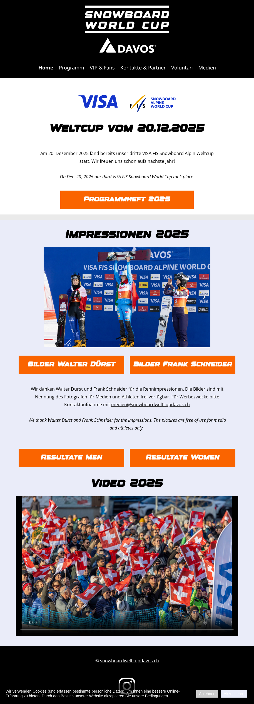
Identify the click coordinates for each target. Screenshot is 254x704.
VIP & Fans (102, 67)
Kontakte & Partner (143, 67)
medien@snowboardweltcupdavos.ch (150, 404)
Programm (71, 67)
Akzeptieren (234, 693)
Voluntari (182, 67)
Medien (207, 67)
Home (45, 67)
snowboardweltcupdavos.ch (129, 661)
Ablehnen (207, 693)
